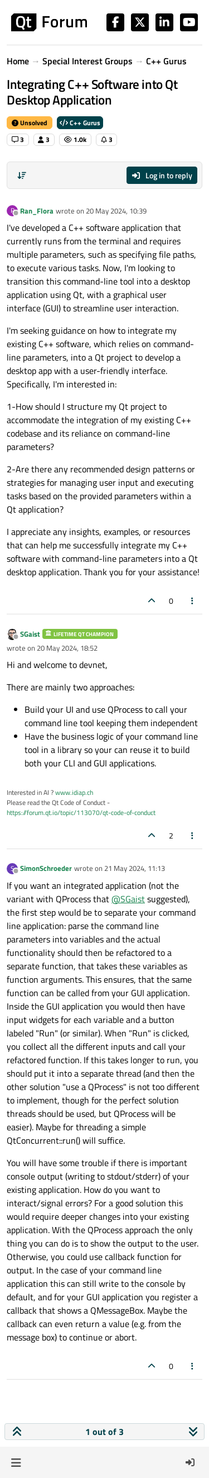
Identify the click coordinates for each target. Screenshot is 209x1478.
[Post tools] (193, 600)
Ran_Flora (37, 210)
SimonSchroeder (46, 868)
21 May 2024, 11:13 (134, 868)
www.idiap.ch (74, 792)
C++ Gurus (80, 122)
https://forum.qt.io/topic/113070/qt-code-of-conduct (81, 812)
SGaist (30, 633)
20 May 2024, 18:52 (67, 647)
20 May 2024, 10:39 (116, 210)
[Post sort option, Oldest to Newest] (22, 175)
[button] (15, 1462)
